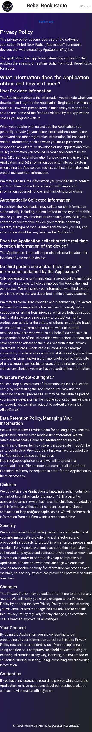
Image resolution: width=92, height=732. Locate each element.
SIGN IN (84, 6)
